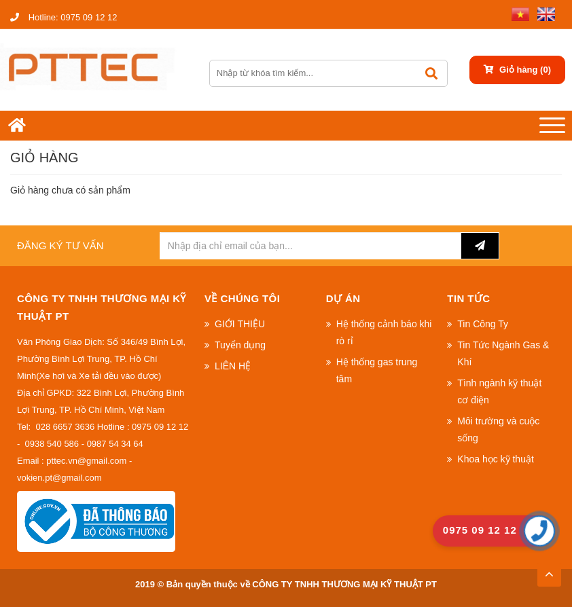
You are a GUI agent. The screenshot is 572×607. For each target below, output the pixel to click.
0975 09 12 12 (63, 17)
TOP (549, 570)
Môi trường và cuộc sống (498, 429)
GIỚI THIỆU (240, 323)
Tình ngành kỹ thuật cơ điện (499, 391)
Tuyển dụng (240, 344)
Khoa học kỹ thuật (495, 459)
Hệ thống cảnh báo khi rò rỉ (384, 332)
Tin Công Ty (482, 323)
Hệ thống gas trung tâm (377, 370)
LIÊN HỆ (233, 366)
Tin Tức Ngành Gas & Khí (503, 353)
